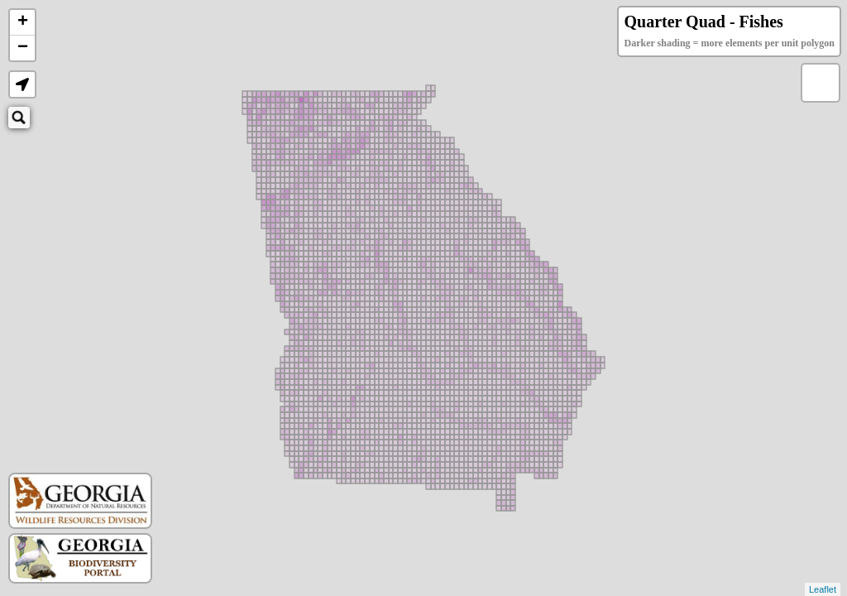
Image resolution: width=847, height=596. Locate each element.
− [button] (22, 48)
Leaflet (822, 589)
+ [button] (22, 22)
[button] (22, 84)
